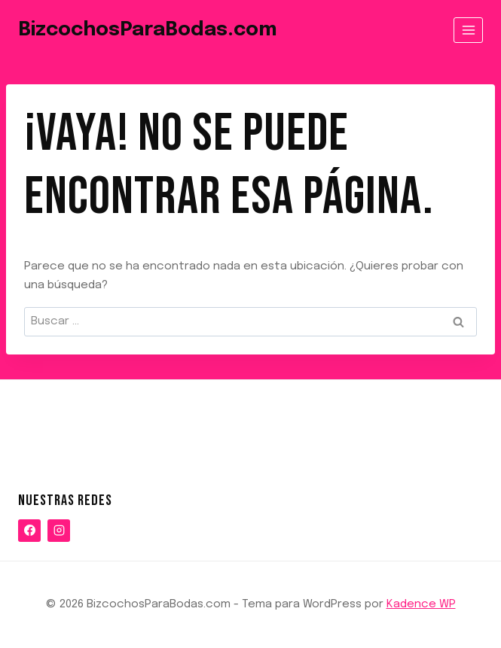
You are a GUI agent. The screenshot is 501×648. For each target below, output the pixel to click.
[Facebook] (29, 530)
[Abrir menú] (468, 29)
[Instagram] (58, 530)
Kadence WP (421, 604)
